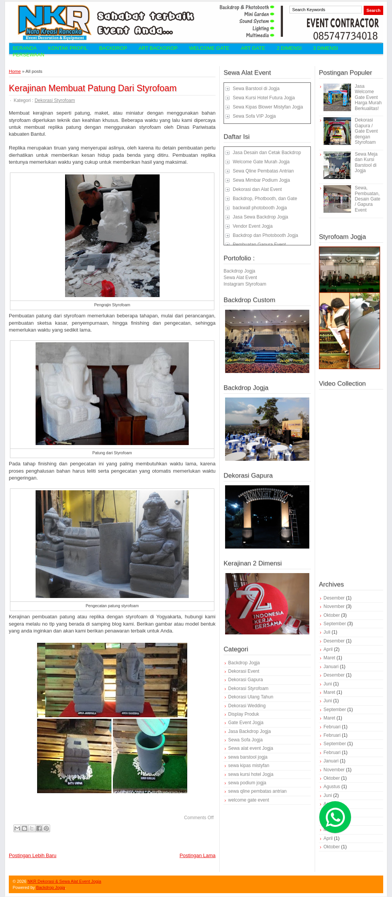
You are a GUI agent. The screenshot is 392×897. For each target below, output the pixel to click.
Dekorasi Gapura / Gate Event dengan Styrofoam (366, 131)
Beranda (25, 48)
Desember (334, 598)
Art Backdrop (158, 48)
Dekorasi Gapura (245, 679)
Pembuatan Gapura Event (259, 244)
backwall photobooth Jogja (260, 207)
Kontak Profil (68, 48)
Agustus (331, 786)
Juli (326, 632)
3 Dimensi (325, 48)
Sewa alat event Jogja (250, 748)
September (334, 623)
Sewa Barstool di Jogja (256, 88)
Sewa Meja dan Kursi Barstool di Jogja (366, 162)
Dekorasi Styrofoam (54, 100)
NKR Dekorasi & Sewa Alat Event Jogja (64, 881)
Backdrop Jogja (239, 271)
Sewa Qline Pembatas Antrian (263, 171)
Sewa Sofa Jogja (245, 740)
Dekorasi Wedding (247, 705)
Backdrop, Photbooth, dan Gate (265, 198)
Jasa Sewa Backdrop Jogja (260, 217)
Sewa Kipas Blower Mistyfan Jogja (268, 107)
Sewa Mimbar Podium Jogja (261, 180)
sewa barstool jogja (248, 757)
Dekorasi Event (243, 671)
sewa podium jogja (247, 782)
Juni (327, 684)
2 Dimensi (289, 48)
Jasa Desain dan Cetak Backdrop (267, 152)
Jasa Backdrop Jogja (249, 731)
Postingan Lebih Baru (32, 855)
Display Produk (243, 714)
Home (15, 71)
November (334, 606)
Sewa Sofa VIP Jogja (254, 116)
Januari (330, 666)
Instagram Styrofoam (245, 284)
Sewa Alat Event (240, 277)
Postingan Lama (198, 855)
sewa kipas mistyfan (248, 765)
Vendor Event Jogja (253, 226)
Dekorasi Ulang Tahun (250, 697)
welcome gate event (248, 800)
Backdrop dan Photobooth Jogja (265, 235)
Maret (329, 657)
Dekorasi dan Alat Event (257, 189)
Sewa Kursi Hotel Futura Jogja (264, 97)
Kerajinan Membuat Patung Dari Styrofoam (93, 88)
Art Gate (253, 48)
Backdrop (113, 48)
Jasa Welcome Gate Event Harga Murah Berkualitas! (368, 97)
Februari (332, 726)
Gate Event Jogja (245, 722)
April (328, 649)
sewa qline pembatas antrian (257, 791)
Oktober (331, 615)
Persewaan (28, 55)
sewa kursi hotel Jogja (250, 774)
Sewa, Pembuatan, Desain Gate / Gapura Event (368, 199)
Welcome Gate (209, 48)
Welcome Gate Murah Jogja (261, 161)
